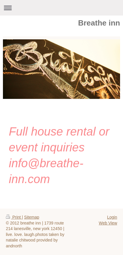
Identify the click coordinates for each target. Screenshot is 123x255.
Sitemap (31, 217)
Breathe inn (99, 22)
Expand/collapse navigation (61, 7)
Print (14, 217)
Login (112, 217)
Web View (108, 223)
